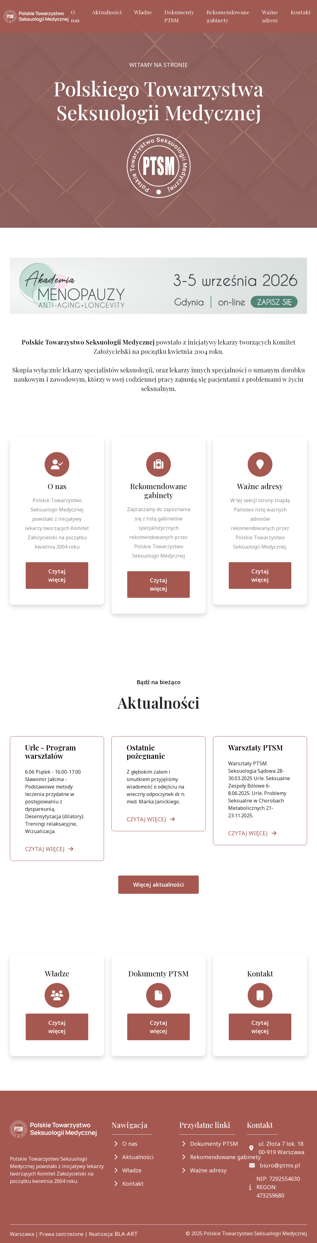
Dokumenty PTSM (179, 16)
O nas (75, 16)
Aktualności (107, 11)
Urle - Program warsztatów (50, 752)
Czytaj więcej (57, 575)
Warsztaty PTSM (255, 747)
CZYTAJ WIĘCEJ (50, 849)
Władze (143, 11)
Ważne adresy (270, 16)
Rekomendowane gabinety (228, 16)
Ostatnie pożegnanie (146, 752)
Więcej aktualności (158, 884)
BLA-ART (126, 1233)
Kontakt (301, 11)
